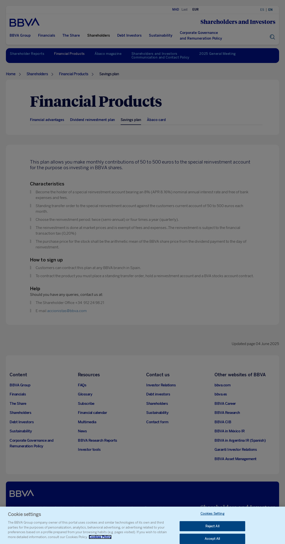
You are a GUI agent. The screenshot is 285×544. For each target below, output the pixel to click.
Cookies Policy (100, 540)
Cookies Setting (212, 516)
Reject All (212, 529)
